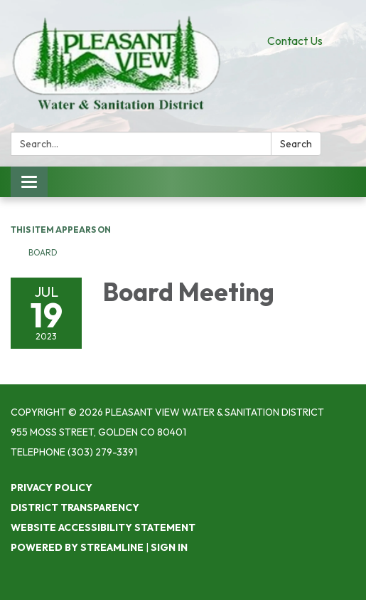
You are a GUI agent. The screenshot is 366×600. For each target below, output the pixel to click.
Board (43, 252)
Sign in (169, 547)
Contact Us (295, 40)
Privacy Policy (51, 487)
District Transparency (75, 507)
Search (296, 143)
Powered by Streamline (77, 547)
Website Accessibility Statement (103, 527)
